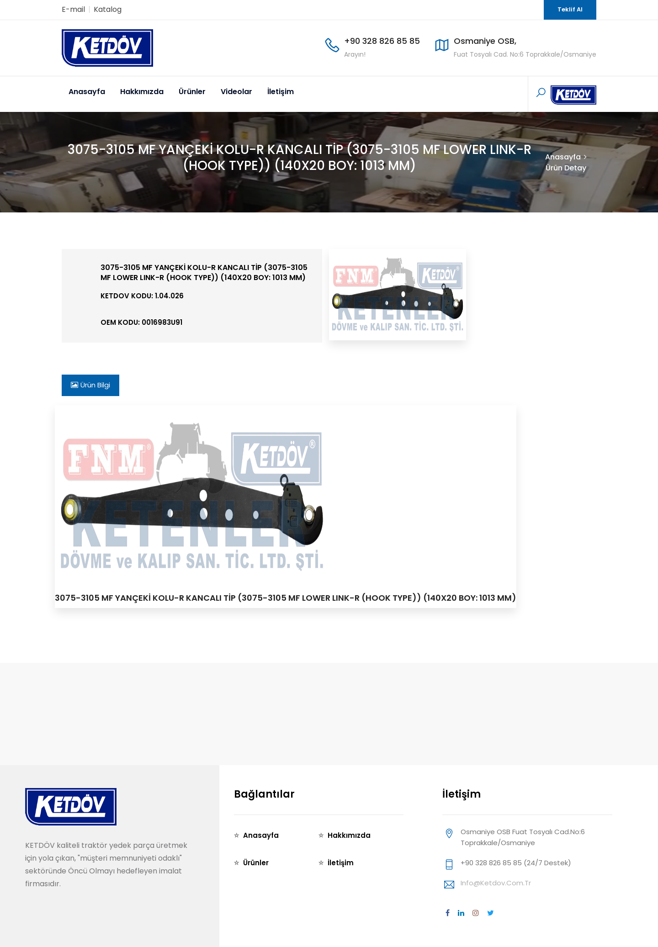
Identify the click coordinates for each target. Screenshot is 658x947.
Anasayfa (87, 91)
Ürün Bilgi (90, 385)
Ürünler (192, 91)
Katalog (108, 9)
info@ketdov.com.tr (496, 883)
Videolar (236, 91)
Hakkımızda (142, 91)
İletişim (280, 91)
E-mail (73, 9)
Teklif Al (570, 9)
